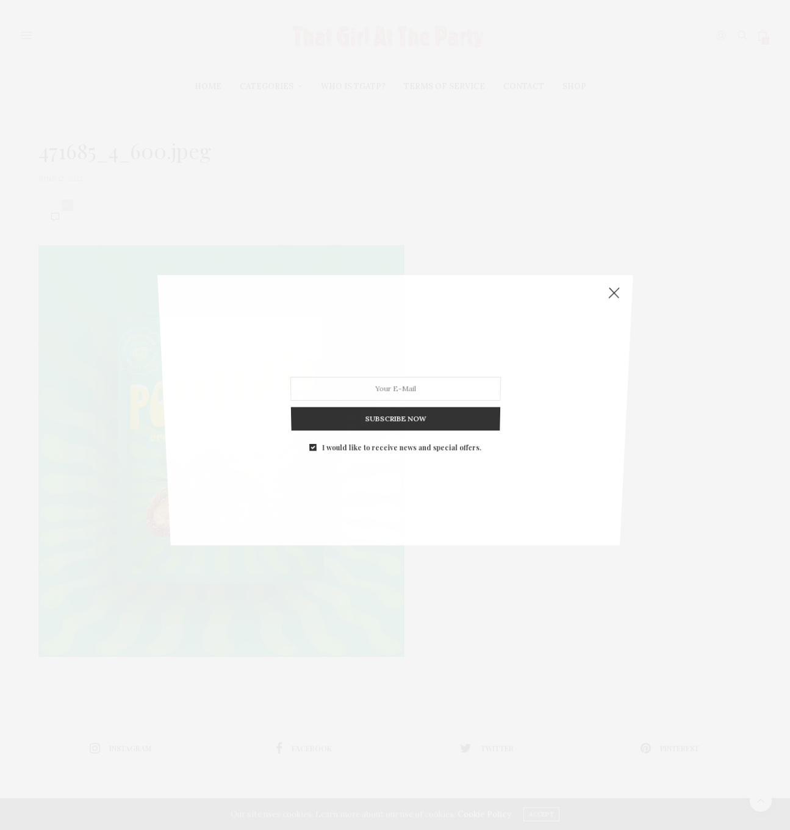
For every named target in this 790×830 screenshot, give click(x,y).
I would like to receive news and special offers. (401, 431)
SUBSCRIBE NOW (395, 406)
